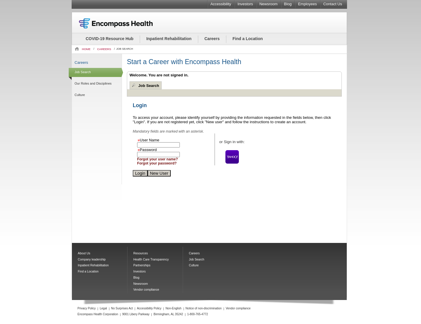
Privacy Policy (86, 308)
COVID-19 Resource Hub (109, 38)
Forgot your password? (157, 163)
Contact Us (332, 4)
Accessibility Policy (149, 308)
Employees (307, 4)
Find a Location (247, 38)
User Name (148, 140)
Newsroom (268, 4)
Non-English (173, 308)
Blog (287, 4)
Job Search (148, 85)
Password (147, 150)
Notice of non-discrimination (204, 308)
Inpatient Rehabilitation (168, 38)
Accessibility (220, 4)
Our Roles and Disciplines (93, 83)
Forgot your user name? (157, 159)
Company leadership (92, 259)
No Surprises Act (122, 308)
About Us (84, 253)
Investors (245, 4)
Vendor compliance (146, 289)
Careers (212, 38)
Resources (140, 253)
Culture (80, 95)
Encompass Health (124, 23)
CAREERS (104, 49)
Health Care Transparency (151, 259)
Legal (103, 308)
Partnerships (141, 265)
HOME (86, 49)
